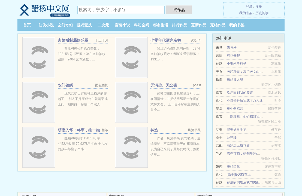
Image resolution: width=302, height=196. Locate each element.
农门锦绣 (65, 85)
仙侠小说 (46, 25)
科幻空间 (141, 25)
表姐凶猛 (233, 167)
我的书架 (245, 13)
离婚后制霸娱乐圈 (73, 40)
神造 (154, 130)
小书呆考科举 (236, 63)
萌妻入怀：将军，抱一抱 (79, 130)
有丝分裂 (233, 55)
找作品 (179, 10)
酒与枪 (232, 48)
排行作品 (179, 25)
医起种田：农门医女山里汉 (246, 72)
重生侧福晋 (235, 109)
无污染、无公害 (163, 85)
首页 (27, 25)
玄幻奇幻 (65, 25)
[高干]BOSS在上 (239, 174)
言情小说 (122, 25)
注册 (258, 6)
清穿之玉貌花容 (238, 145)
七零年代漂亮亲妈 (165, 40)
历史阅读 (261, 13)
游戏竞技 (84, 25)
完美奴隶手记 (236, 129)
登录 (249, 6)
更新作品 (198, 25)
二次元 (103, 25)
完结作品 (217, 25)
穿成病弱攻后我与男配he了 (246, 182)
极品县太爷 (235, 79)
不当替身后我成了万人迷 (245, 100)
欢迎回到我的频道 (240, 92)
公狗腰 (232, 137)
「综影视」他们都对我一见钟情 (250, 116)
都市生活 (160, 25)
